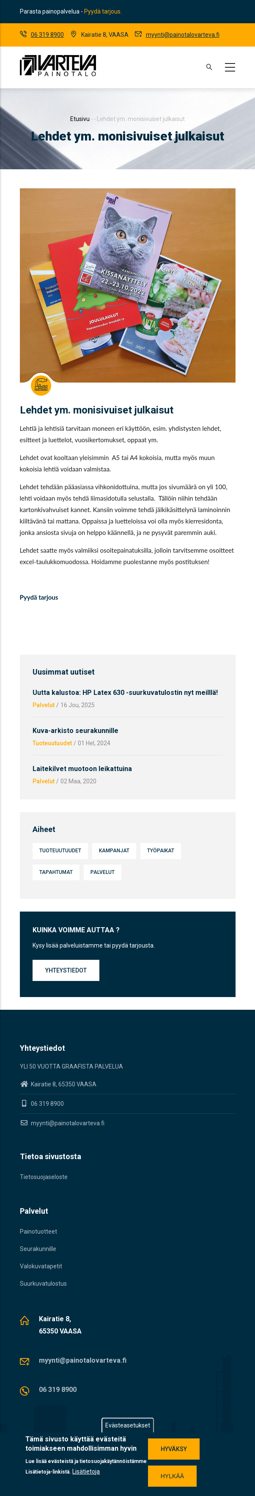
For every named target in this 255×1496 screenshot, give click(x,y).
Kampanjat (114, 851)
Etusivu (80, 119)
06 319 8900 (47, 34)
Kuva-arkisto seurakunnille (75, 731)
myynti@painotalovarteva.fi (182, 34)
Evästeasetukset (127, 1426)
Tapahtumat (56, 872)
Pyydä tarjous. (103, 11)
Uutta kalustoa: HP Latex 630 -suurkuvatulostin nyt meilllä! (125, 693)
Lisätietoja (86, 1472)
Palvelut (44, 705)
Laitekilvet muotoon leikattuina (82, 769)
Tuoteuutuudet (52, 743)
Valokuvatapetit (41, 1266)
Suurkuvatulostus (43, 1283)
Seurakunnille (38, 1248)
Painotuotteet (38, 1231)
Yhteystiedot (66, 970)
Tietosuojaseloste (44, 1177)
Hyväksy (174, 1449)
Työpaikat (160, 851)
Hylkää (172, 1477)
